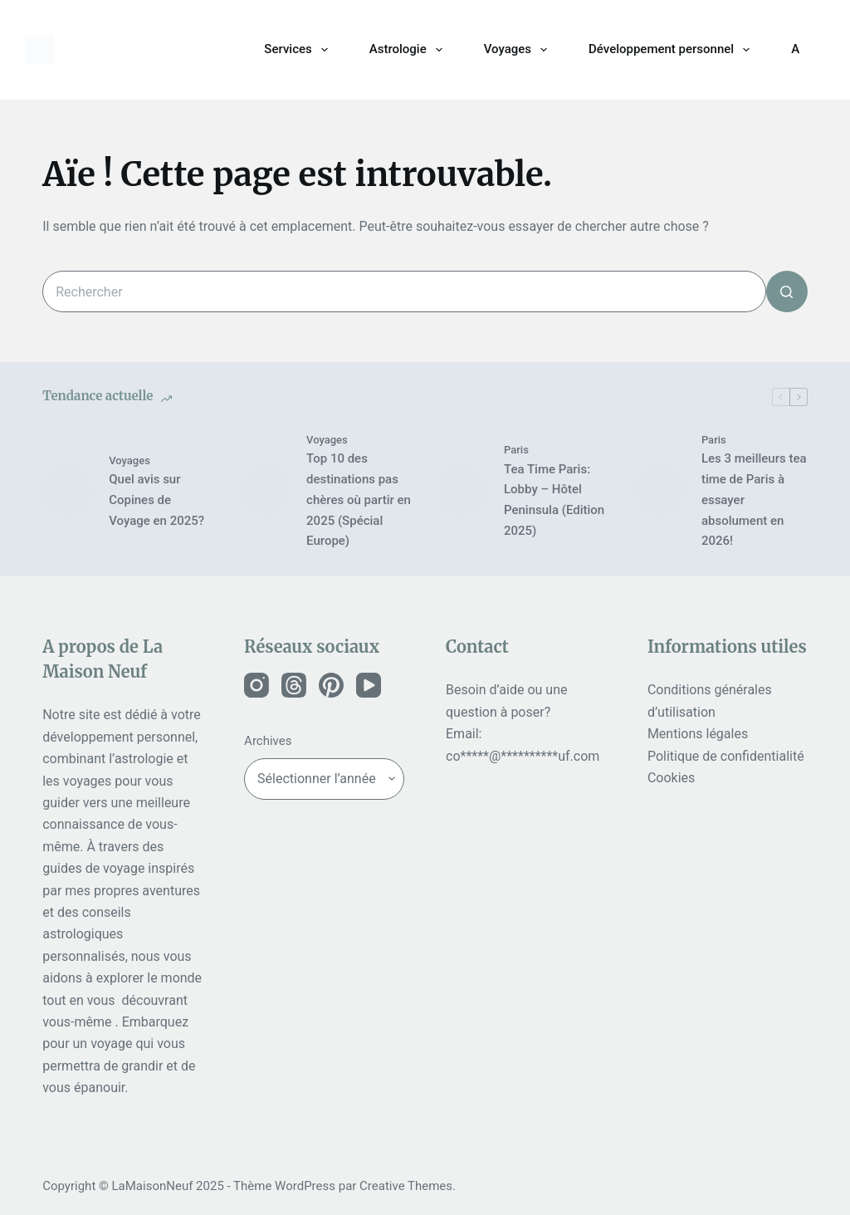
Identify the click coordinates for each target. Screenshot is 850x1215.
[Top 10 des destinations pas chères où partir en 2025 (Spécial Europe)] (265, 491)
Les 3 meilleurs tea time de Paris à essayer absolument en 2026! (754, 499)
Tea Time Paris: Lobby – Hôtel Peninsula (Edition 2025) (554, 500)
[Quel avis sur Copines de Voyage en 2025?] (67, 491)
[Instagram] (256, 685)
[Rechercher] (817, 49)
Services (299, 50)
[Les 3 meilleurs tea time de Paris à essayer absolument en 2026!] (660, 491)
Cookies (671, 778)
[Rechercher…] (404, 291)
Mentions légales (697, 734)
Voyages (519, 50)
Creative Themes (405, 1185)
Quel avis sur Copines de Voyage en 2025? (156, 500)
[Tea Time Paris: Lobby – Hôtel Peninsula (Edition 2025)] (462, 491)
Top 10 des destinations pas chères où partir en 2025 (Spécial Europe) (358, 499)
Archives (267, 740)
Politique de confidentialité (725, 756)
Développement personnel (672, 50)
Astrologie (409, 50)
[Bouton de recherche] (787, 291)
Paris (516, 449)
